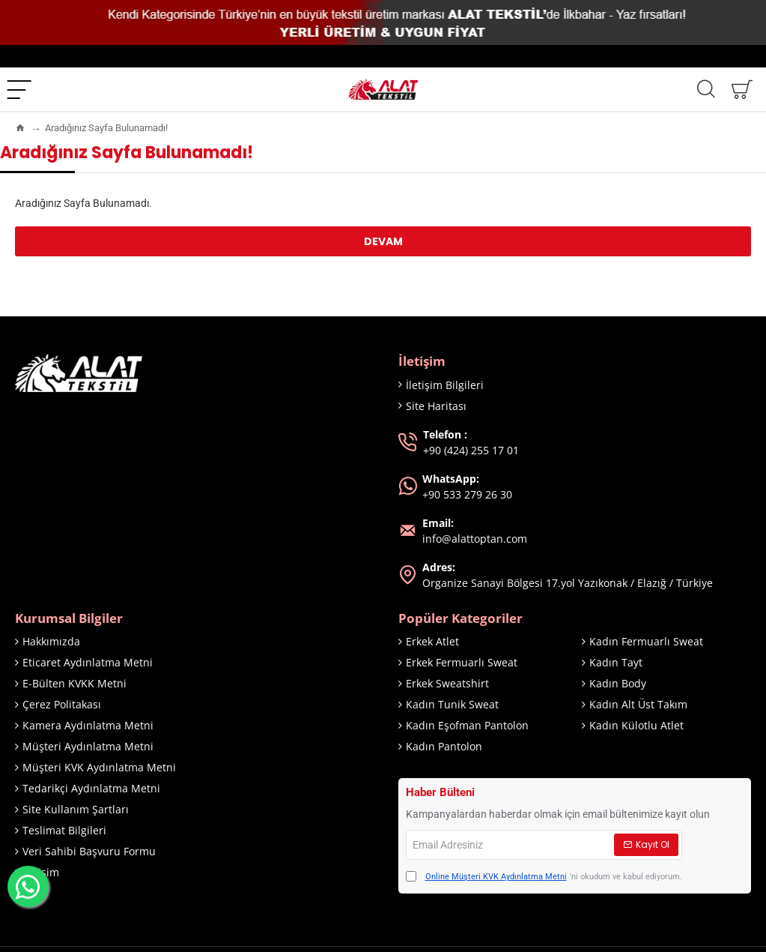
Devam (383, 241)
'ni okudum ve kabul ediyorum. (544, 877)
